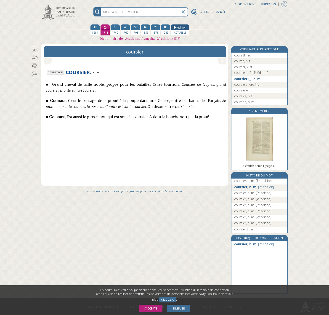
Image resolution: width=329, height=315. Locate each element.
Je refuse (178, 308)
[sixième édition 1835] (145, 29)
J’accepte (150, 308)
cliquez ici (167, 300)
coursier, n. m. (253, 181)
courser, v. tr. (243, 67)
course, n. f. (242, 61)
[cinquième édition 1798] (135, 29)
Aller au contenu (59, 4)
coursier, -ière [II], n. (248, 84)
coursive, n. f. (243, 96)
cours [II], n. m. (244, 55)
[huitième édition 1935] (165, 29)
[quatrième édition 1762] (125, 29)
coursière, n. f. (244, 90)
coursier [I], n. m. (247, 79)
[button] (35, 50)
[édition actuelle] (180, 29)
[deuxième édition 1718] (105, 29)
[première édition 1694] (95, 29)
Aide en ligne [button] (245, 4)
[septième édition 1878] (155, 29)
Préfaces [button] (268, 4)
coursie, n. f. (251, 72)
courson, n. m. (244, 102)
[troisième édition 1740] (115, 29)
